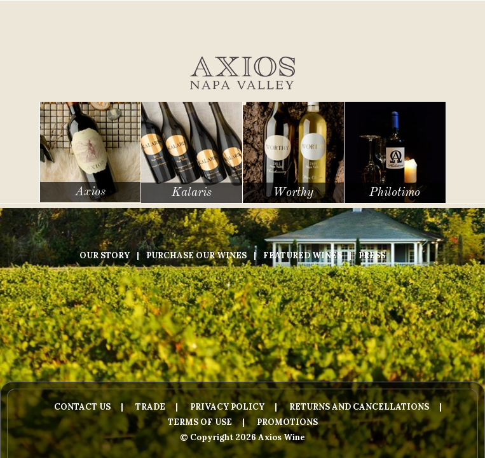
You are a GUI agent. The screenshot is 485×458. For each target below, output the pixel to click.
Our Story (104, 255)
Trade (150, 406)
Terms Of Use (200, 422)
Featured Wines (302, 255)
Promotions (287, 422)
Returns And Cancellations (359, 406)
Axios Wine (242, 73)
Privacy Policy (227, 406)
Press (372, 255)
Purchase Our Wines (196, 255)
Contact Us (82, 406)
